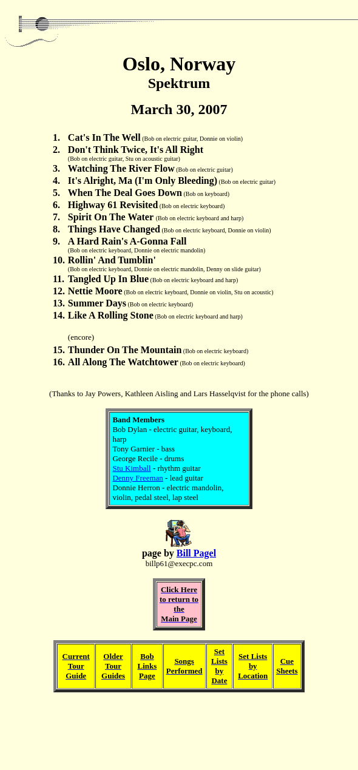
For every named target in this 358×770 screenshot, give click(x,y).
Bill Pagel (196, 553)
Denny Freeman (137, 477)
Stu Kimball (131, 468)
